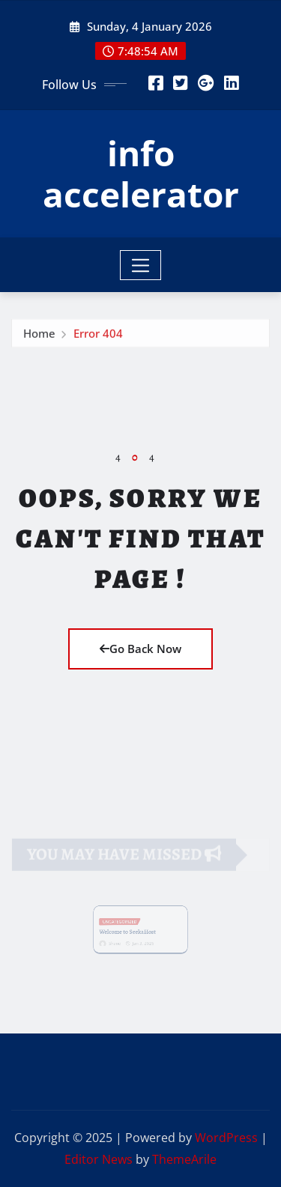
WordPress (226, 1137)
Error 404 (98, 335)
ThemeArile (184, 1159)
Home (39, 335)
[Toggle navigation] (140, 265)
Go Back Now (140, 648)
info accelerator (141, 173)
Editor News (98, 1159)
